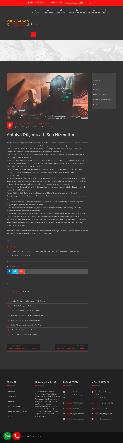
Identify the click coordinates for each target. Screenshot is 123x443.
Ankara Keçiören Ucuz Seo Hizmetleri (20, 231)
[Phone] (16, 436)
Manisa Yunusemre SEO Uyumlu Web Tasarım (27, 315)
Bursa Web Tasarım (34, 127)
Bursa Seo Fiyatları (100, 95)
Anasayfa (96, 80)
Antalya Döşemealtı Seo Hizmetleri (32, 123)
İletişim (96, 104)
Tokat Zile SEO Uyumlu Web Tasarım (24, 306)
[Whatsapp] (7, 436)
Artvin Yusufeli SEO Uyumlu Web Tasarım (26, 320)
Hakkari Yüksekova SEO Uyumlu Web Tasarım (27, 325)
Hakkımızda (97, 85)
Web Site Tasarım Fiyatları (102, 100)
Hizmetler (96, 90)
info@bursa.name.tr (77, 419)
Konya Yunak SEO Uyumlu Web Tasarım (25, 311)
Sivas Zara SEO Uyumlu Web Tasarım (24, 335)
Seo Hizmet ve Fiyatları (79, 231)
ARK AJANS (26, 436)
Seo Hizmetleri (49, 127)
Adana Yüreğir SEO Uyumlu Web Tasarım (25, 330)
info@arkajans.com (36, 3)
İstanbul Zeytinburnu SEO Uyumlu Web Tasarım (28, 301)
